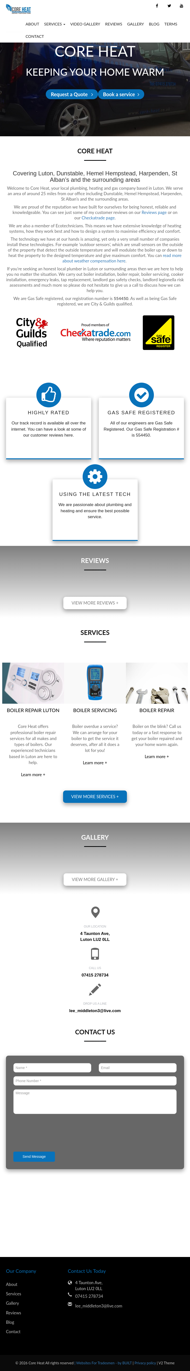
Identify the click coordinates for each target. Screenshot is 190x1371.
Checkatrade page (98, 217)
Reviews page (154, 212)
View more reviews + (95, 602)
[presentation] (51, 1133)
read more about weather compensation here (122, 258)
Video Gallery (85, 24)
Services (13, 1293)
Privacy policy (146, 1363)
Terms (170, 24)
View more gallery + (95, 879)
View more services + (95, 796)
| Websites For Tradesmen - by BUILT (103, 1363)
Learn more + (33, 774)
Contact (34, 36)
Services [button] (54, 24)
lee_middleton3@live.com (95, 1010)
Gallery (135, 24)
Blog (154, 24)
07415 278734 (89, 1296)
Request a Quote (72, 94)
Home (14, 24)
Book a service (121, 94)
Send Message (34, 1157)
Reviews (113, 24)
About (32, 24)
